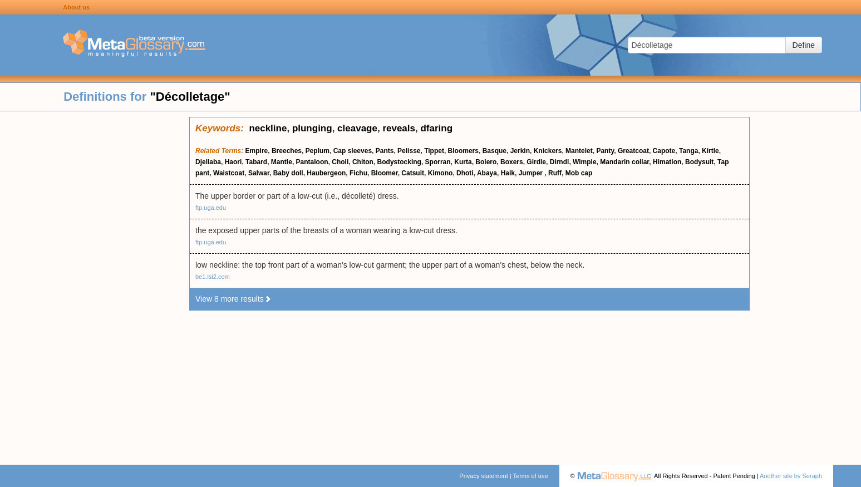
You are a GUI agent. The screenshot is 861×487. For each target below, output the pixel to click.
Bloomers (463, 151)
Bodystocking (399, 162)
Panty (605, 151)
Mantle (281, 162)
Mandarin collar (624, 162)
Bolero (485, 162)
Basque (494, 151)
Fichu (358, 173)
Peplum (317, 151)
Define (804, 45)
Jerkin (520, 151)
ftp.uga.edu (210, 207)
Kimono (440, 173)
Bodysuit (699, 162)
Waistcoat (228, 173)
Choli (340, 162)
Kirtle (710, 151)
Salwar (258, 173)
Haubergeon (326, 173)
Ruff (555, 173)
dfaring (436, 128)
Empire (256, 151)
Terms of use (530, 476)
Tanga (688, 151)
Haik (508, 173)
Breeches (287, 151)
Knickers (548, 151)
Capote (664, 151)
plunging (312, 128)
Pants (385, 151)
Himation (667, 162)
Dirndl (559, 162)
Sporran (438, 162)
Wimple (585, 162)
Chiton (362, 162)
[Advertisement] (94, 284)
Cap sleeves (352, 151)
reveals (398, 128)
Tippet (434, 151)
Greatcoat (633, 151)
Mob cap (579, 173)
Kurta (462, 162)
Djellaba (208, 162)
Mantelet (579, 151)
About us (76, 7)
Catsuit (412, 173)
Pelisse (408, 151)
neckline (268, 128)
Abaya (487, 173)
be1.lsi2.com (212, 276)
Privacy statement (483, 476)
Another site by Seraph (791, 476)
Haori (233, 162)
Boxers (511, 162)
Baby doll (288, 173)
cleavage (357, 128)
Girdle (536, 162)
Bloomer (384, 173)
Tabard (256, 162)
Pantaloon (312, 162)
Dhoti (465, 173)
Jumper (532, 173)
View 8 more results (233, 298)
